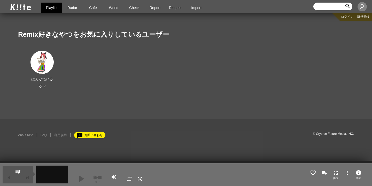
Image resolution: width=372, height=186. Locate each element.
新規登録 (363, 17)
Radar (72, 8)
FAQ (44, 135)
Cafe (93, 8)
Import (196, 8)
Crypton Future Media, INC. (335, 134)
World (113, 8)
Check (134, 8)
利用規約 (60, 135)
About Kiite (25, 135)
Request (175, 8)
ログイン (347, 17)
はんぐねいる (42, 79)
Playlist (51, 8)
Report (155, 8)
